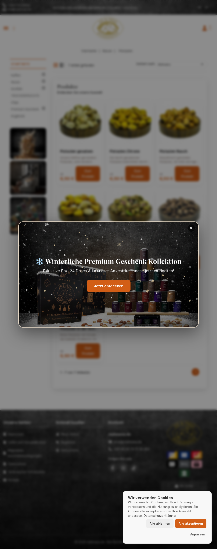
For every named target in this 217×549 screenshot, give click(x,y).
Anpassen (197, 534)
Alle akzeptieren (191, 523)
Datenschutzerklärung (160, 515)
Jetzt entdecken (108, 286)
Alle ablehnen (160, 523)
